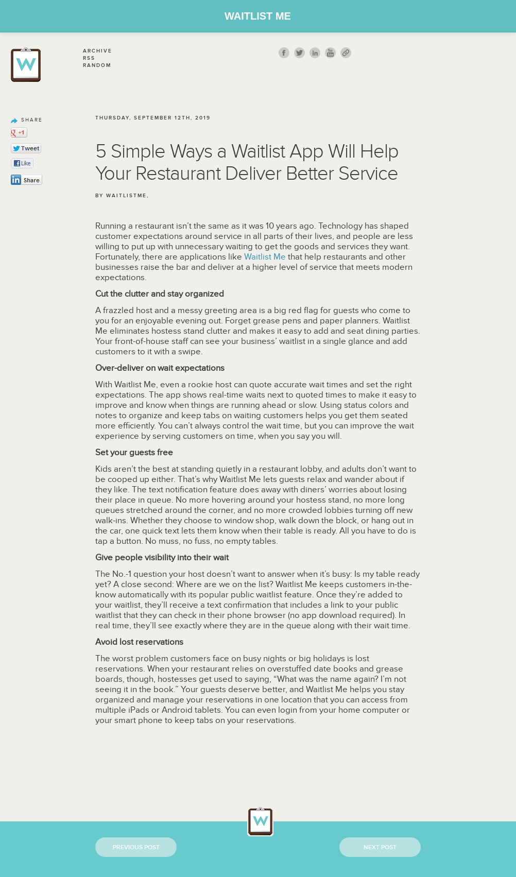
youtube (330, 52)
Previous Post (136, 847)
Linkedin (314, 52)
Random (97, 65)
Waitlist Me (258, 16)
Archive (97, 51)
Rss (89, 58)
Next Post (380, 847)
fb (284, 52)
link (345, 52)
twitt (299, 52)
